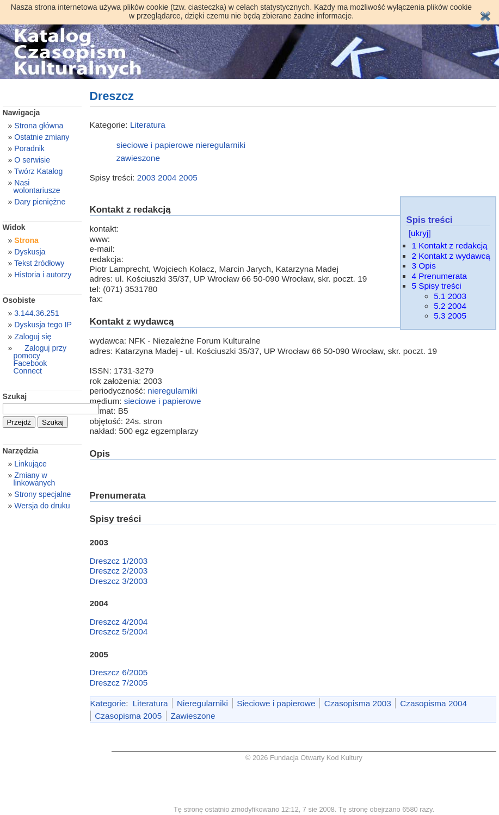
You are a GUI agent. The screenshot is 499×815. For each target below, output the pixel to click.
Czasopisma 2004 (433, 703)
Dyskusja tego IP (43, 324)
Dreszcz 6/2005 (119, 672)
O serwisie (32, 159)
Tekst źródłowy (39, 263)
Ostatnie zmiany (41, 137)
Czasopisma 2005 (128, 715)
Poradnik (29, 148)
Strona (26, 240)
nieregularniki (220, 145)
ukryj (419, 233)
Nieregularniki (202, 703)
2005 (188, 177)
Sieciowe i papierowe (276, 703)
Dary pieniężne (39, 201)
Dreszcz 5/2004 (119, 631)
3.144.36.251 (36, 313)
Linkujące (30, 463)
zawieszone (138, 158)
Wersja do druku (42, 505)
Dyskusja (29, 251)
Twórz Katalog (38, 171)
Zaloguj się (32, 336)
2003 (146, 177)
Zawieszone (193, 715)
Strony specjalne (42, 494)
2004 (167, 177)
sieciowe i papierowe (155, 145)
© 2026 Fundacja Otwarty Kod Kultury (303, 758)
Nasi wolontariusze (37, 186)
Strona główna (38, 125)
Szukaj (15, 396)
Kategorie (108, 703)
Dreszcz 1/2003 (119, 560)
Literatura (147, 124)
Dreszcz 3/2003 (119, 581)
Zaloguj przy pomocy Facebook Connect (40, 359)
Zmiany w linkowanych (35, 479)
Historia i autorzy (42, 274)
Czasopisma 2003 (357, 703)
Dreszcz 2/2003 (119, 570)
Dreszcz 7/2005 (119, 682)
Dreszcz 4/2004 (119, 621)
